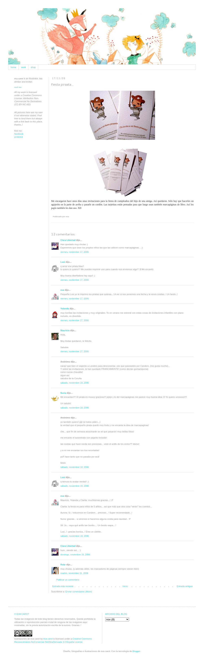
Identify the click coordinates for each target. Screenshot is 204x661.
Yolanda (64, 308)
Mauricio (65, 330)
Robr (63, 564)
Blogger (136, 651)
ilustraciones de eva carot (27, 639)
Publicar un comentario (67, 579)
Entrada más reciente (63, 586)
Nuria (63, 393)
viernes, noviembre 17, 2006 (74, 252)
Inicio (125, 586)
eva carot (47, 639)
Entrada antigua (185, 586)
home (13, 67)
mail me (18, 87)
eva (62, 290)
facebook (18, 134)
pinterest (18, 137)
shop (33, 67)
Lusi (62, 262)
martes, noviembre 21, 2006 (74, 573)
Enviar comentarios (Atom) (78, 591)
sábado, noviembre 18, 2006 (74, 382)
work (23, 67)
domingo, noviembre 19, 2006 (75, 554)
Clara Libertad (67, 240)
